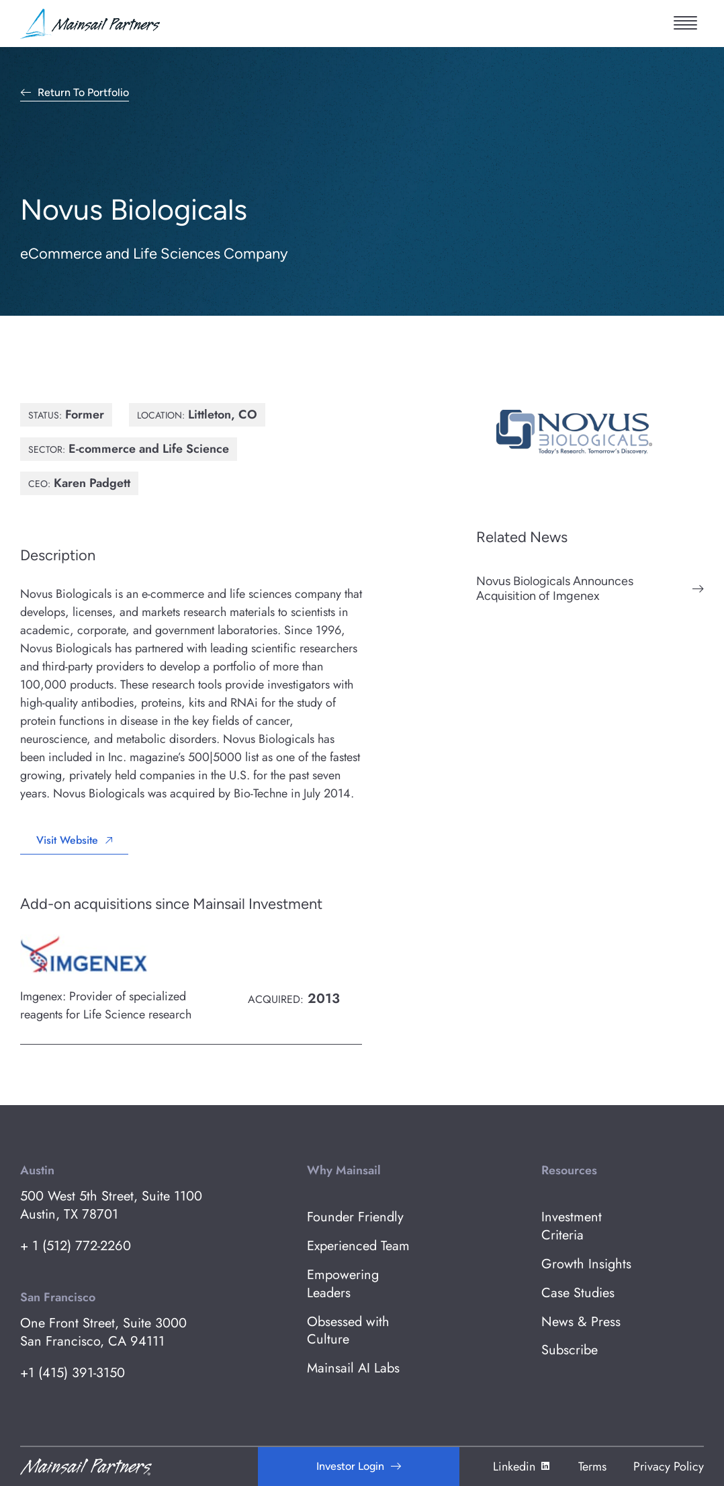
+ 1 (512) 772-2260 (75, 1246)
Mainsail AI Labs (353, 1369)
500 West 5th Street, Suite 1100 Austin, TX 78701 (111, 1206)
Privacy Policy (668, 1466)
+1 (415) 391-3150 (72, 1373)
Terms (592, 1466)
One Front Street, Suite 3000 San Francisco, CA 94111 (103, 1333)
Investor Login (350, 1466)
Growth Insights (586, 1265)
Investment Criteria (571, 1227)
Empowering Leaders (343, 1284)
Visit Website (67, 840)
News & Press (581, 1322)
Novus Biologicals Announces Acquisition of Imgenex (554, 588)
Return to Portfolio (83, 93)
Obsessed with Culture (348, 1331)
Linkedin (522, 1466)
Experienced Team (358, 1246)
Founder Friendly (355, 1218)
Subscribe (569, 1351)
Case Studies (578, 1293)
